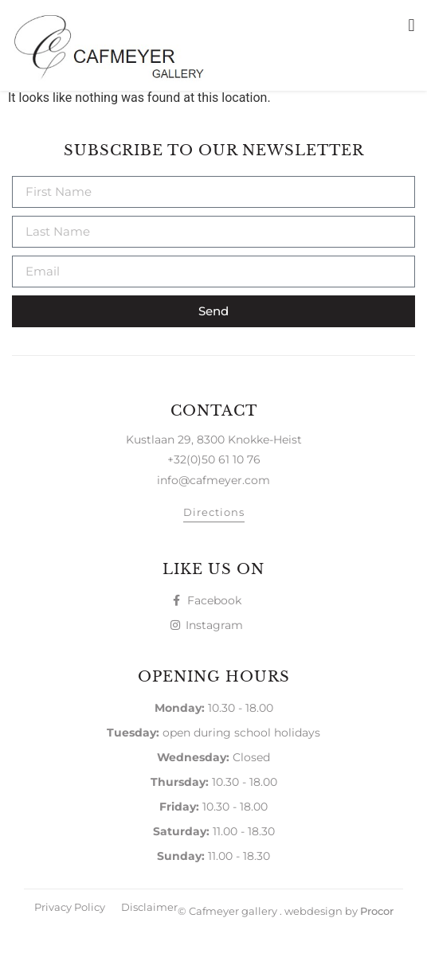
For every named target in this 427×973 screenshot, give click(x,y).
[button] (411, 25)
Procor (377, 954)
